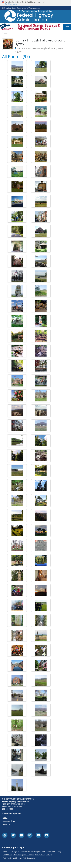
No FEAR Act (7, 855)
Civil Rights (36, 851)
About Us (6, 824)
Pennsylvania (57, 48)
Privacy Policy (40, 855)
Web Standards (29, 858)
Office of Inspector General (23, 855)
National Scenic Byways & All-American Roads (39, 27)
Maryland (45, 48)
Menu (67, 27)
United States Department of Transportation (23, 8)
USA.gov (49, 855)
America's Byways (9, 821)
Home (5, 817)
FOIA (43, 851)
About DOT (7, 851)
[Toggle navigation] (5, 34)
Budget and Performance (22, 851)
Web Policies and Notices (12, 858)
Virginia (18, 51)
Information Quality (53, 851)
